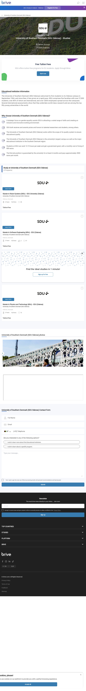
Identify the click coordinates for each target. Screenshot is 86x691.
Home (1, 15)
